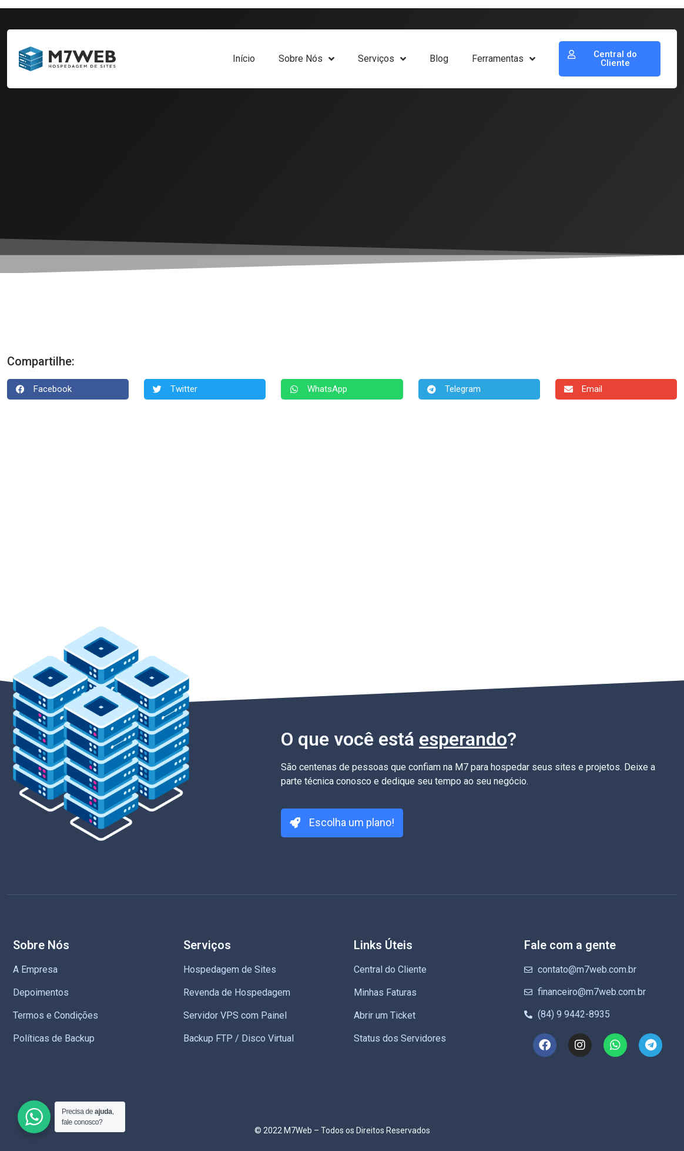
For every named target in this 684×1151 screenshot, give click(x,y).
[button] (68, 389)
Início (244, 58)
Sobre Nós (306, 58)
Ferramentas (503, 58)
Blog (439, 58)
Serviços (382, 58)
